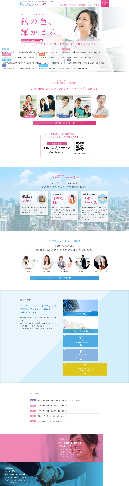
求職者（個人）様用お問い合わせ (68, 456)
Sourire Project (93, 5)
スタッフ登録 (105, 4)
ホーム (28, 456)
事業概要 (81, 5)
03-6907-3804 (66, 469)
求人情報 (63, 5)
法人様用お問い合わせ (84, 456)
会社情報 (72, 5)
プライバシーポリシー (96, 456)
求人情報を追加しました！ (59, 383)
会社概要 (40, 456)
